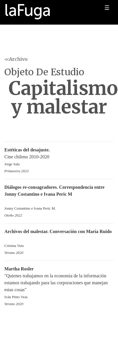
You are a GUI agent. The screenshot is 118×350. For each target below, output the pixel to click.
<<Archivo (16, 59)
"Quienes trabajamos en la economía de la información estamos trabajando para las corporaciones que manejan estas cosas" (59, 283)
